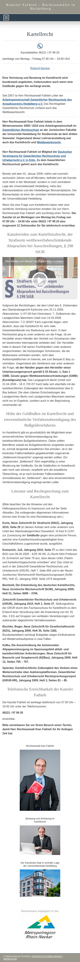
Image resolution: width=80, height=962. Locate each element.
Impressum (10, 959)
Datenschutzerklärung (47, 956)
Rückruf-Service (40, 68)
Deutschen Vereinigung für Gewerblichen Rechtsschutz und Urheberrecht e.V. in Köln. (37, 156)
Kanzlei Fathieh (40, 6)
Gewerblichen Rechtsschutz (20, 129)
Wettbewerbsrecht (49, 142)
